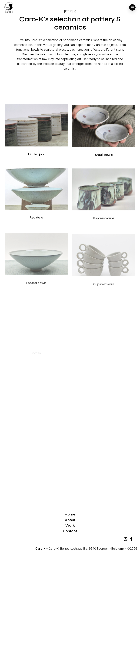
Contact (70, 531)
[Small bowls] (103, 132)
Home (70, 514)
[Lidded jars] (36, 128)
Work (70, 525)
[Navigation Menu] (132, 7)
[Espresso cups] (103, 200)
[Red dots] (36, 196)
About (70, 520)
